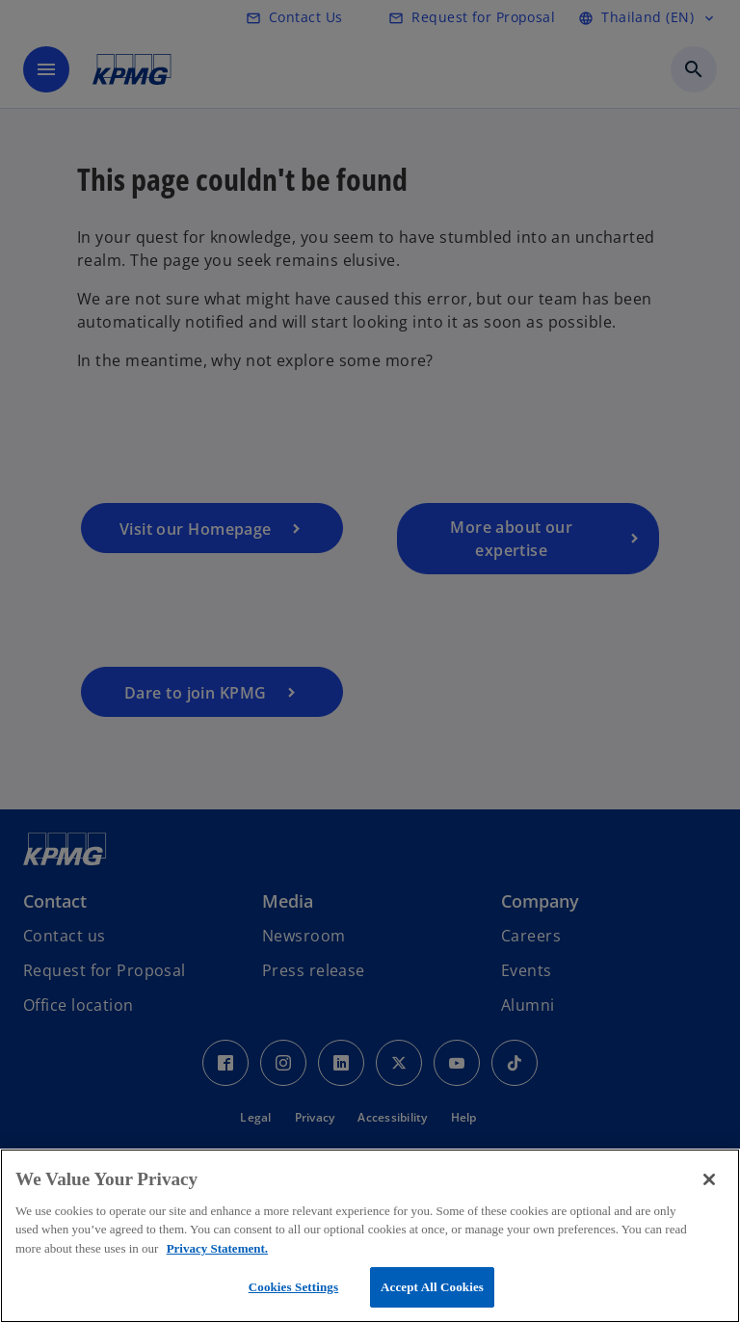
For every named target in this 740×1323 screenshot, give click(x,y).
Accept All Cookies (432, 1287)
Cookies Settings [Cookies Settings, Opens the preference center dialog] (293, 1287)
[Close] (709, 1179)
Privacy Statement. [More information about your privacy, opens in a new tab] (217, 1248)
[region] (370, 1236)
